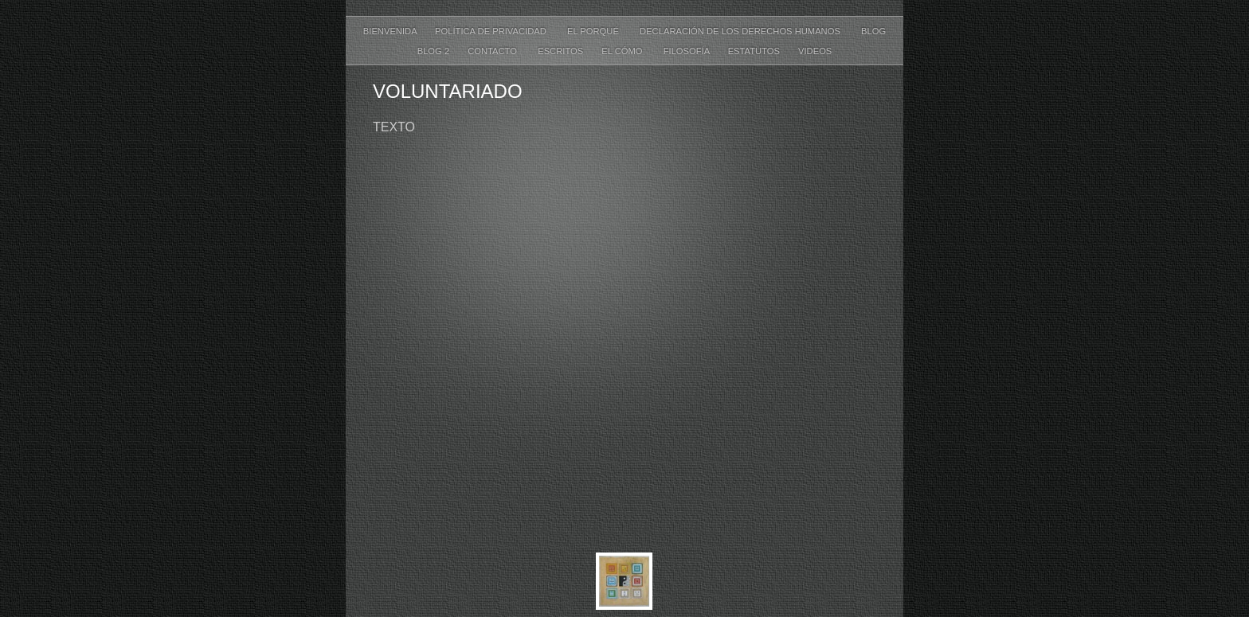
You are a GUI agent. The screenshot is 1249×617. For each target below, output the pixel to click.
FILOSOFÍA (688, 51)
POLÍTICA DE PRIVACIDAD (493, 31)
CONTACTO (495, 51)
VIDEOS (815, 51)
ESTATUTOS (755, 51)
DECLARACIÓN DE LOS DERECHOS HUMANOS (742, 31)
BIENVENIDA (391, 31)
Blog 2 (434, 51)
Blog (873, 31)
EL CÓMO (624, 51)
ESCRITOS (561, 51)
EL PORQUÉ (595, 31)
